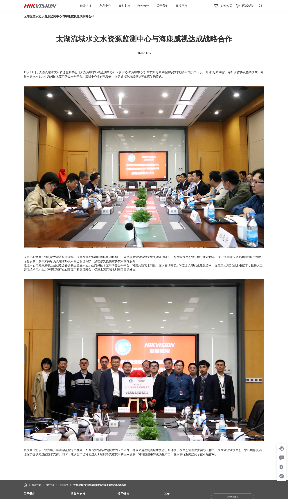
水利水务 (64, 485)
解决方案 (36, 485)
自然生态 (50, 485)
